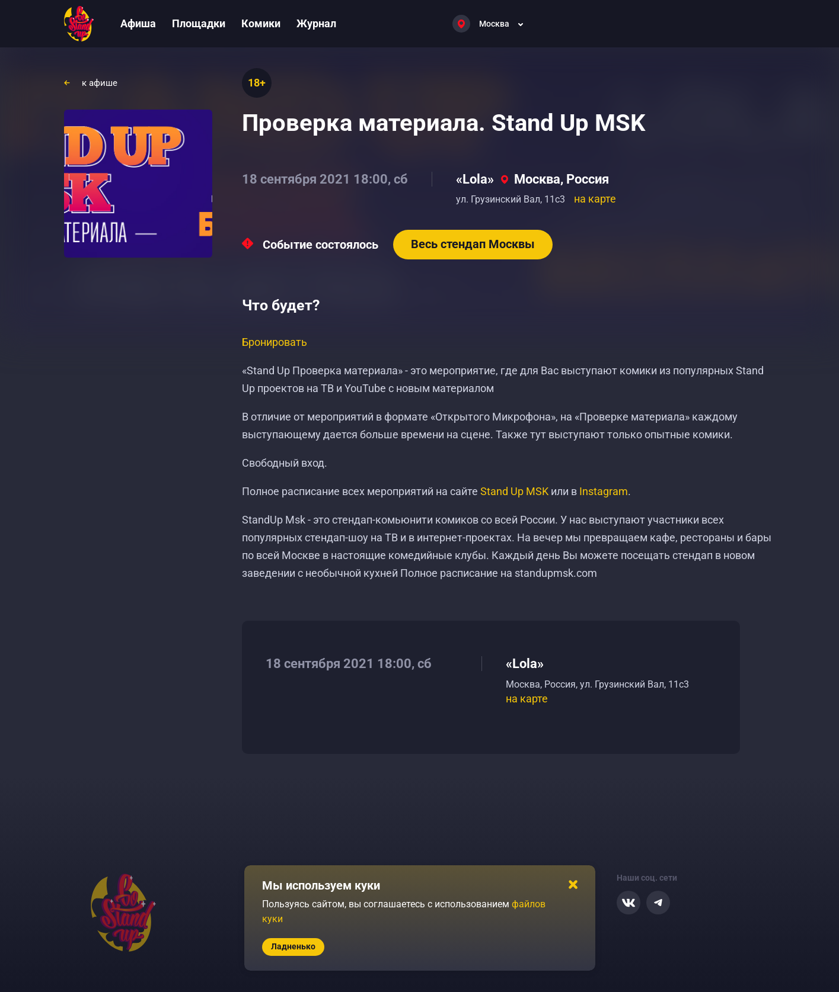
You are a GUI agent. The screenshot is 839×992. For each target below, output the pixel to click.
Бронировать (274, 342)
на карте (595, 198)
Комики (260, 23)
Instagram (603, 491)
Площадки (198, 23)
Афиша (138, 23)
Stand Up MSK (514, 491)
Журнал (316, 23)
